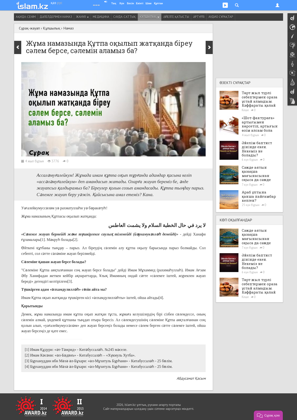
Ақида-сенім (26, 17)
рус (59, 2)
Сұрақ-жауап (29, 28)
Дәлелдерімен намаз (56, 17)
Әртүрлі (198, 17)
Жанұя (82, 17)
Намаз (68, 28)
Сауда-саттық (124, 17)
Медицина (101, 17)
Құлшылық (149, 17)
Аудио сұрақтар (220, 17)
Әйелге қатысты (176, 17)
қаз (53, 2)
